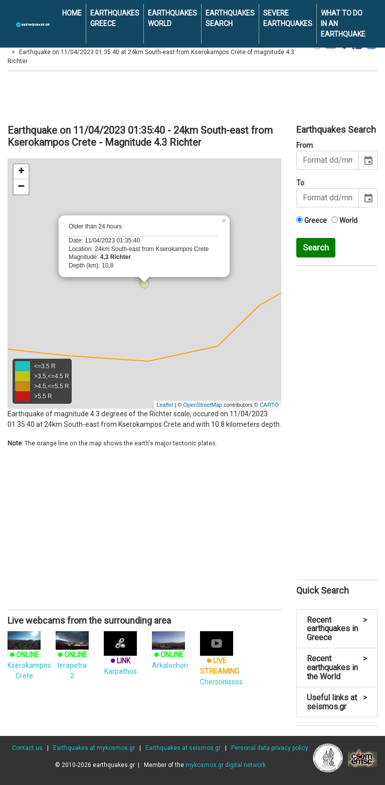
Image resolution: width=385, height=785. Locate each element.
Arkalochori (170, 652)
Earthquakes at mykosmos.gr (94, 747)
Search (316, 247)
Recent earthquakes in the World (337, 667)
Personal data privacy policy (269, 747)
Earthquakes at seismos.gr (183, 747)
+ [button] (21, 171)
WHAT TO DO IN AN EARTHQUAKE (343, 23)
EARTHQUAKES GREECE (114, 18)
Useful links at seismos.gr (337, 702)
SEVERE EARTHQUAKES (287, 18)
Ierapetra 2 (72, 658)
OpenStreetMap (202, 405)
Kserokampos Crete (29, 658)
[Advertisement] (192, 96)
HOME (72, 13)
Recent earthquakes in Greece (337, 628)
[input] (327, 160)
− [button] (21, 186)
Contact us (27, 747)
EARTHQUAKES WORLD (172, 18)
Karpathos (120, 657)
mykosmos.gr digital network (225, 764)
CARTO (269, 405)
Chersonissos (221, 662)
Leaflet (164, 405)
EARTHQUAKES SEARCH (230, 18)
